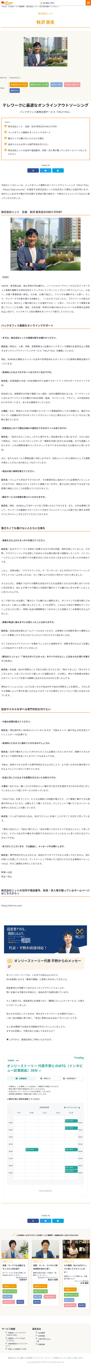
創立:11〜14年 (69, 1300)
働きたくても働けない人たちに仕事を (26, 138)
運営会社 (11, 1358)
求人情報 (20, 1358)
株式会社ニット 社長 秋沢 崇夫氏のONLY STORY (32, 126)
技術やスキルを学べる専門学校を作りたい (28, 144)
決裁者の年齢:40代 (72, 84)
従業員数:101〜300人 (9, 1286)
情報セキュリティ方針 (62, 1358)
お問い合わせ (78, 1358)
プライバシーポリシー (43, 1358)
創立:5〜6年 (37, 1296)
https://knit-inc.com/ (11, 905)
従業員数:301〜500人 (19, 84)
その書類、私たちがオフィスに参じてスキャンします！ (75, 1269)
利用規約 (29, 1358)
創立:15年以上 (7, 1296)
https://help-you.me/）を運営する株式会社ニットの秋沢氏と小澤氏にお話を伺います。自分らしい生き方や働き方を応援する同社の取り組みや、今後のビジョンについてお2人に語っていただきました (45, 193)
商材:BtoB (15, 90)
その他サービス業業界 (16, 6)
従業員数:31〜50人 (70, 1289)
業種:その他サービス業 (39, 84)
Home (4, 6)
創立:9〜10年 (56, 84)
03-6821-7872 (47, 3)
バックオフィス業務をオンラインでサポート (29, 132)
